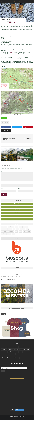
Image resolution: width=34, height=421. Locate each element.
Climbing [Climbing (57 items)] (25, 348)
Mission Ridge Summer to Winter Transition (8, 280)
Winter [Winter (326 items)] (14, 355)
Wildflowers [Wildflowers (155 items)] (4, 355)
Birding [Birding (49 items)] (21, 348)
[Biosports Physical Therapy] (17, 265)
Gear (17, 208)
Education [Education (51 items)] (10, 230)
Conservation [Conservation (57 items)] (4, 230)
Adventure (17, 205)
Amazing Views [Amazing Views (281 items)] (4, 348)
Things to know (17, 214)
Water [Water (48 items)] (29, 232)
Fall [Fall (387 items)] (14, 230)
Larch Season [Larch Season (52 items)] (4, 232)
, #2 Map (15, 22)
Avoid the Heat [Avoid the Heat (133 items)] (11, 348)
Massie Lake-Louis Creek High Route (9, 138)
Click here (11, 52)
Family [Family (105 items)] (17, 230)
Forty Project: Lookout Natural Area (6, 282)
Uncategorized (17, 217)
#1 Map (11, 22)
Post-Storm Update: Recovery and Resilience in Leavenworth (11, 277)
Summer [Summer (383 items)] (24, 232)
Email (2, 189)
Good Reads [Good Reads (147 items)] (22, 230)
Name (2, 184)
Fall (2, 122)
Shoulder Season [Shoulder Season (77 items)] (11, 232)
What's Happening (17, 220)
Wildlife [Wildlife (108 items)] (9, 355)
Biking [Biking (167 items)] (17, 348)
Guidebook (9, 21)
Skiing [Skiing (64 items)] (17, 232)
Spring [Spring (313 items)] (20, 232)
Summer (6, 122)
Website (19, 189)
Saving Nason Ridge (4, 279)
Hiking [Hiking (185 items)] (28, 230)
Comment (3, 171)
